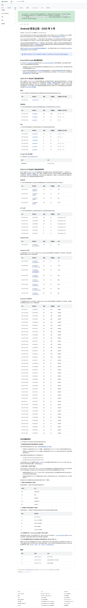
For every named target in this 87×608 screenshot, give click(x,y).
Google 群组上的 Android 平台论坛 (47, 601)
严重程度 (54, 82)
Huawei (35, 544)
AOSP (21, 24)
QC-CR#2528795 (35, 281)
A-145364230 (35, 113)
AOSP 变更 (33, 18)
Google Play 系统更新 (31, 87)
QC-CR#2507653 (35, 290)
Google (31, 544)
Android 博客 (43, 597)
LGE (39, 544)
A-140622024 (35, 137)
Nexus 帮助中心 (67, 597)
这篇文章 (40, 463)
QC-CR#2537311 (35, 285)
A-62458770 (34, 120)
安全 (28, 24)
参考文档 (48, 7)
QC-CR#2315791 (35, 276)
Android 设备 (35, 7)
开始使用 (9, 7)
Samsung (52, 544)
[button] (7, 10)
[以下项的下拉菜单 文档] (14, 1)
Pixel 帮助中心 (66, 595)
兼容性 (27, 7)
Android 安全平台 (31, 63)
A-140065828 (35, 140)
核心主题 (21, 7)
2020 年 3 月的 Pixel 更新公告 (62, 54)
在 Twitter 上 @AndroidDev (46, 595)
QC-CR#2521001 (35, 262)
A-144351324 (34, 116)
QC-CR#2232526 (35, 271)
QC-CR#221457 (35, 266)
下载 (19, 597)
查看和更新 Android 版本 (59, 36)
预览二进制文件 (21, 599)
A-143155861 (34, 149)
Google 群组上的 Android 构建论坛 (47, 603)
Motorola (43, 544)
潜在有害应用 (59, 70)
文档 (2, 4)
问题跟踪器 (66, 605)
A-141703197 (34, 100)
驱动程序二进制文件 (22, 603)
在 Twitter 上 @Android (45, 593)
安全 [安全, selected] (15, 7)
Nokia (47, 544)
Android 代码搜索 (20, 1)
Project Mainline (30, 156)
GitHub (19, 605)
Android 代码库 (21, 593)
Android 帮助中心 (67, 593)
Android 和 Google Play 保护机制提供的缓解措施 (34, 48)
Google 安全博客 (44, 599)
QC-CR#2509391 (35, 294)
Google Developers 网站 (61, 535)
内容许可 (29, 569)
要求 (19, 595)
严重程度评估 (38, 44)
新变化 (2, 7)
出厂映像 (19, 601)
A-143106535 (34, 143)
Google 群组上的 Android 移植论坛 (47, 605)
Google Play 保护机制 (48, 63)
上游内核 (34, 190)
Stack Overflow (67, 603)
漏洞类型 (49, 82)
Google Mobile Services (68, 601)
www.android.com (67, 599)
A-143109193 (34, 146)
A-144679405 (35, 133)
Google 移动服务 (29, 72)
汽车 (42, 7)
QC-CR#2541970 (35, 272)
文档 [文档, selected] (11, 1)
